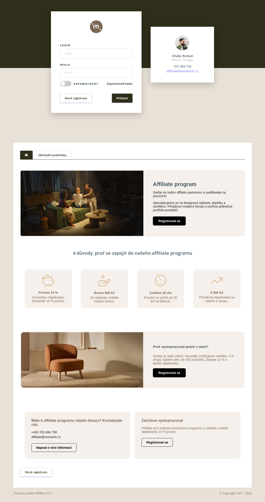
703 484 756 (182, 66)
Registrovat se (169, 221)
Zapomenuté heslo (119, 84)
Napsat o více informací (54, 447)
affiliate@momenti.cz (182, 71)
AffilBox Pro (43, 493)
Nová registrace (76, 98)
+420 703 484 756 (44, 432)
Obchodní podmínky (52, 155)
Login (65, 45)
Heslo (65, 64)
